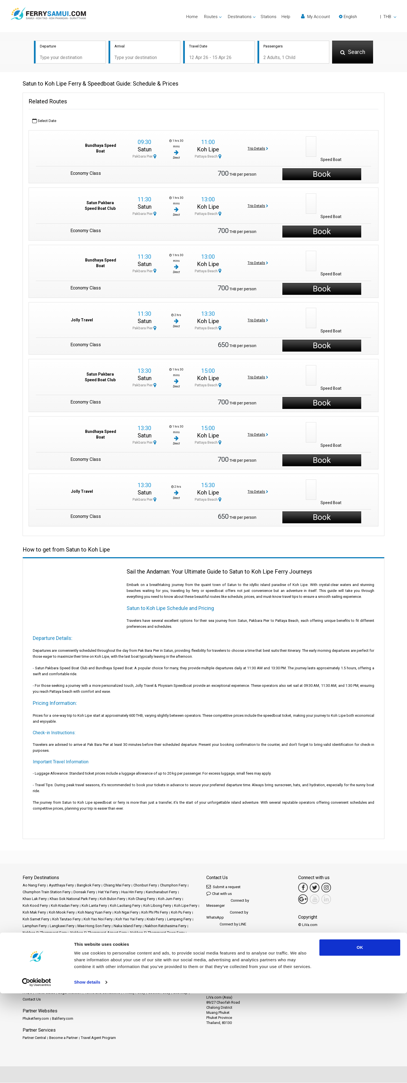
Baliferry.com (62, 1019)
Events (141, 986)
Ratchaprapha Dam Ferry (64, 946)
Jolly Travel (82, 320)
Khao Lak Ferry (35, 899)
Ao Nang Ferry (34, 885)
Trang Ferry (176, 960)
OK (360, 1037)
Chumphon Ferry (173, 885)
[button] (367, 16)
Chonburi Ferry (145, 885)
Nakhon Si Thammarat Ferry (45, 933)
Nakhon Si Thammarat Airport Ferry (98, 933)
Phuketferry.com (36, 1019)
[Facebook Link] (303, 888)
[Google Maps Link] (303, 899)
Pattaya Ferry (33, 940)
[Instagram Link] (326, 888)
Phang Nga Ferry (59, 940)
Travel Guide (45, 993)
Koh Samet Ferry (36, 919)
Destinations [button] (240, 16)
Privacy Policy (134, 993)
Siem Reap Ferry (36, 953)
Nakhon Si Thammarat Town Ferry (157, 933)
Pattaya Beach (208, 157)
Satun (144, 150)
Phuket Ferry (123, 940)
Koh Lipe (208, 150)
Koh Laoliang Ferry (125, 906)
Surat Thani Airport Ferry (128, 953)
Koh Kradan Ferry (65, 906)
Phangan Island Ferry (93, 940)
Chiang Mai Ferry (116, 885)
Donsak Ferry (84, 892)
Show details (87, 1071)
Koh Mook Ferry (62, 912)
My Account (315, 16)
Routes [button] (211, 16)
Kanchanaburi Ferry (161, 892)
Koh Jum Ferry (169, 899)
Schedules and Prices (76, 986)
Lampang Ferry (179, 919)
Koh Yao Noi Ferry (98, 919)
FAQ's (27, 993)
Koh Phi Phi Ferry (154, 912)
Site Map (180, 993)
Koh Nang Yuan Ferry (94, 912)
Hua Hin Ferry (132, 892)
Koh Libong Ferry (157, 906)
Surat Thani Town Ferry (169, 953)
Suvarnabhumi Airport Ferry (96, 960)
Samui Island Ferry (161, 946)
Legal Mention (69, 993)
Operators (171, 986)
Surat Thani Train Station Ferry (47, 960)
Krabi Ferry (155, 919)
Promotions (123, 986)
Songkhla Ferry (64, 953)
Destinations (46, 986)
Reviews (189, 986)
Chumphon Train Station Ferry (46, 892)
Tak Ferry (128, 960)
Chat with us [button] (219, 893)
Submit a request (223, 886)
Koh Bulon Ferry (112, 899)
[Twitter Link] (314, 888)
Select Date (44, 121)
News (154, 986)
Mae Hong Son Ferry (94, 926)
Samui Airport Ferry (127, 946)
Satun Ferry (188, 946)
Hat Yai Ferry (108, 892)
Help (286, 16)
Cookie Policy (159, 993)
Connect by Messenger (227, 903)
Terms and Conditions (102, 993)
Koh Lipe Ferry (185, 906)
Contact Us (32, 999)
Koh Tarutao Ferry (66, 919)
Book (322, 174)
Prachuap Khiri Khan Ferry (156, 940)
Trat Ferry (30, 967)
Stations (268, 16)
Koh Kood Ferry (35, 906)
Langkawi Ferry (62, 926)
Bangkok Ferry (88, 885)
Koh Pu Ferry (181, 912)
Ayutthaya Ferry (61, 885)
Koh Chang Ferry (141, 899)
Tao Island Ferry (151, 960)
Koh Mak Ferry (34, 912)
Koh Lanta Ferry (94, 906)
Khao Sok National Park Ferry (73, 899)
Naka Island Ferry (128, 926)
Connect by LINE (226, 924)
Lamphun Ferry (35, 926)
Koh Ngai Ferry (126, 912)
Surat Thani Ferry (92, 953)
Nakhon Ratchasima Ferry (165, 926)
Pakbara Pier (144, 157)
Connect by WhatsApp (227, 915)
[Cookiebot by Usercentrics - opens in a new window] (36, 1072)
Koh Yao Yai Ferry (130, 919)
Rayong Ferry (98, 946)
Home (192, 16)
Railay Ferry (32, 946)
